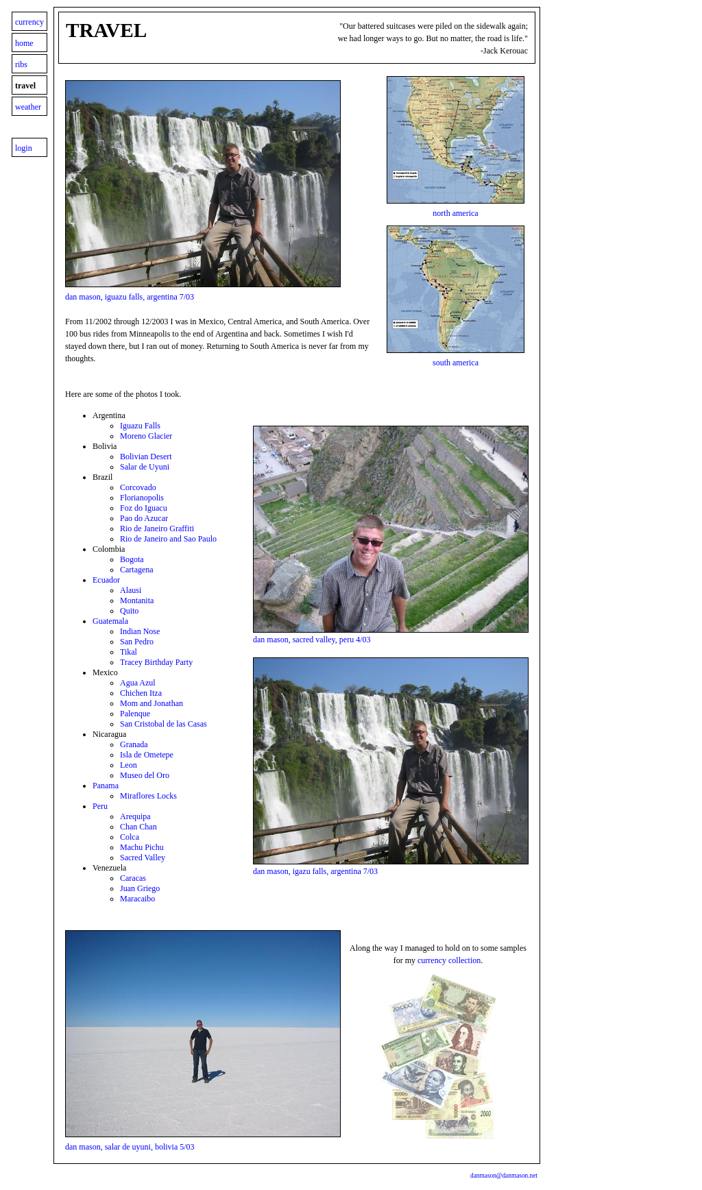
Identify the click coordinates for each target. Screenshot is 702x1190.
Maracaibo (137, 898)
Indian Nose (140, 631)
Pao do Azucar (144, 518)
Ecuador (106, 580)
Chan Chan (138, 826)
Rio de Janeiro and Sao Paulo (168, 539)
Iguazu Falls (140, 425)
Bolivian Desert (146, 456)
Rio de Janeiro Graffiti (157, 528)
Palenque (135, 713)
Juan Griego (140, 888)
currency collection (449, 960)
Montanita (137, 600)
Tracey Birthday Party (156, 662)
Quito (129, 611)
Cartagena (137, 569)
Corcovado (138, 487)
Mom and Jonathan (151, 703)
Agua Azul (138, 683)
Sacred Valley (142, 857)
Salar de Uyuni (144, 467)
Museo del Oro (144, 775)
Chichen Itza (141, 693)
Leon (128, 765)
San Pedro (137, 641)
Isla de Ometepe (146, 755)
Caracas (133, 878)
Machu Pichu (142, 847)
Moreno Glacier (146, 436)
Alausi (130, 590)
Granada (134, 744)
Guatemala (110, 621)
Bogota (132, 559)
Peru (100, 806)
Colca (129, 837)
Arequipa (135, 816)
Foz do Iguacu (143, 508)
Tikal (128, 652)
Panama (106, 785)
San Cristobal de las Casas (163, 724)
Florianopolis (142, 497)
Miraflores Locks (148, 796)
